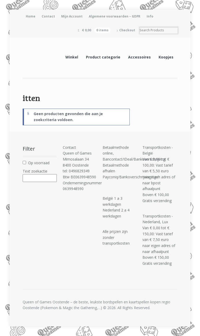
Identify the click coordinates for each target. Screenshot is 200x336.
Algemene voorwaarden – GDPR (114, 16)
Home (30, 16)
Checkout (127, 30)
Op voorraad (38, 162)
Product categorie (103, 57)
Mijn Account (72, 16)
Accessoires (139, 57)
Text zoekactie (35, 171)
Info (150, 16)
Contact (48, 16)
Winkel (71, 57)
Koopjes (166, 57)
